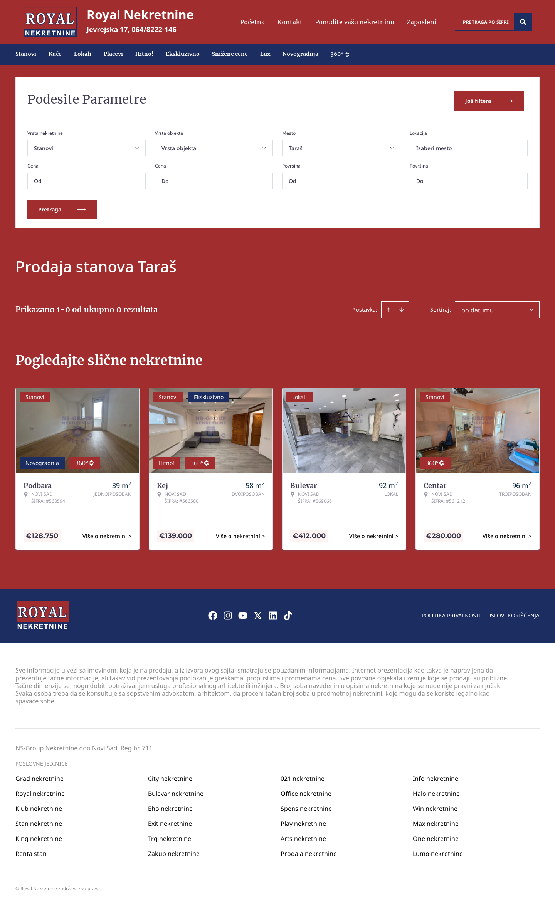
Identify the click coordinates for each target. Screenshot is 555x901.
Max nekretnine (436, 821)
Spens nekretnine (306, 806)
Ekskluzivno (183, 53)
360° (340, 53)
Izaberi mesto (434, 145)
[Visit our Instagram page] (227, 612)
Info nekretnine (435, 776)
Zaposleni (421, 22)
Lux (265, 53)
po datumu (477, 307)
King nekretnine (38, 836)
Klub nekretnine (38, 806)
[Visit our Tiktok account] (288, 612)
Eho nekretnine (170, 806)
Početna (252, 22)
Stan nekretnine (38, 821)
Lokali (82, 53)
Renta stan (31, 851)
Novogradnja (300, 53)
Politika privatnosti (451, 612)
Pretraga (62, 206)
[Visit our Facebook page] (212, 612)
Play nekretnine (303, 821)
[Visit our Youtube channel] (242, 612)
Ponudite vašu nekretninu (354, 22)
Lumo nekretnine (438, 851)
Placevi (113, 53)
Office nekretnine (306, 791)
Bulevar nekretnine (176, 791)
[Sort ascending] (388, 307)
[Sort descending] (401, 307)
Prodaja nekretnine (309, 851)
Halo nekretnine (436, 791)
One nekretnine (436, 836)
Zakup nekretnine (174, 851)
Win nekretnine (435, 806)
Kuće (55, 53)
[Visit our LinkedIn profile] (273, 612)
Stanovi (25, 53)
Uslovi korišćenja (513, 612)
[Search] (523, 22)
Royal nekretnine (40, 791)
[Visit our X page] (257, 612)
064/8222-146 (154, 29)
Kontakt (290, 22)
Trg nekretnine (169, 836)
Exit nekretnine (170, 821)
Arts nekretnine (303, 836)
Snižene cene (230, 53)
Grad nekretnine (39, 776)
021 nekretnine (303, 776)
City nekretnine (170, 776)
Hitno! (144, 53)
